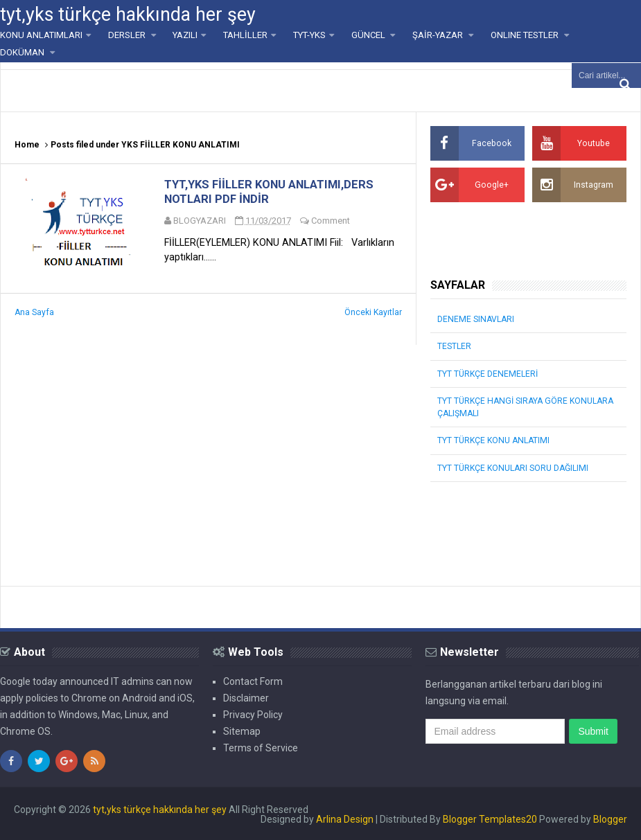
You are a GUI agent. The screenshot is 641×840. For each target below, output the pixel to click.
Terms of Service (260, 746)
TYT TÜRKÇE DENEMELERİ (486, 373)
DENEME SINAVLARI (474, 319)
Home (27, 145)
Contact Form (253, 680)
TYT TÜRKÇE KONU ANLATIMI (492, 440)
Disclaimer (246, 696)
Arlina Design (345, 817)
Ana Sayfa (34, 315)
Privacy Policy (253, 713)
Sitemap (242, 729)
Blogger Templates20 (490, 817)
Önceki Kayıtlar (373, 315)
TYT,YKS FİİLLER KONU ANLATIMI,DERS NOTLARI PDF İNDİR (270, 192)
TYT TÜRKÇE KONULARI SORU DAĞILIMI (512, 467)
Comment (333, 222)
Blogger (610, 817)
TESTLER (454, 346)
